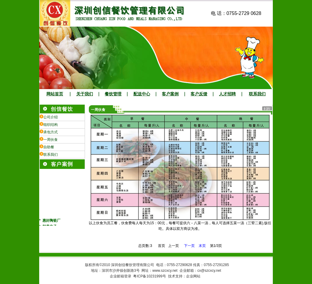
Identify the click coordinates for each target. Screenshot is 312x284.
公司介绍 (50, 117)
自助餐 (48, 147)
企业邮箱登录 (120, 276)
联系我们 (257, 94)
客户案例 (170, 94)
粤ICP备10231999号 (149, 276)
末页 (202, 246)
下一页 (190, 246)
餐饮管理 (113, 94)
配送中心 (141, 94)
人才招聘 (227, 94)
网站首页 (54, 94)
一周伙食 (50, 140)
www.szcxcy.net (164, 270)
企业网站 (193, 276)
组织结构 (50, 125)
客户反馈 (199, 94)
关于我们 (84, 94)
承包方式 (50, 132)
